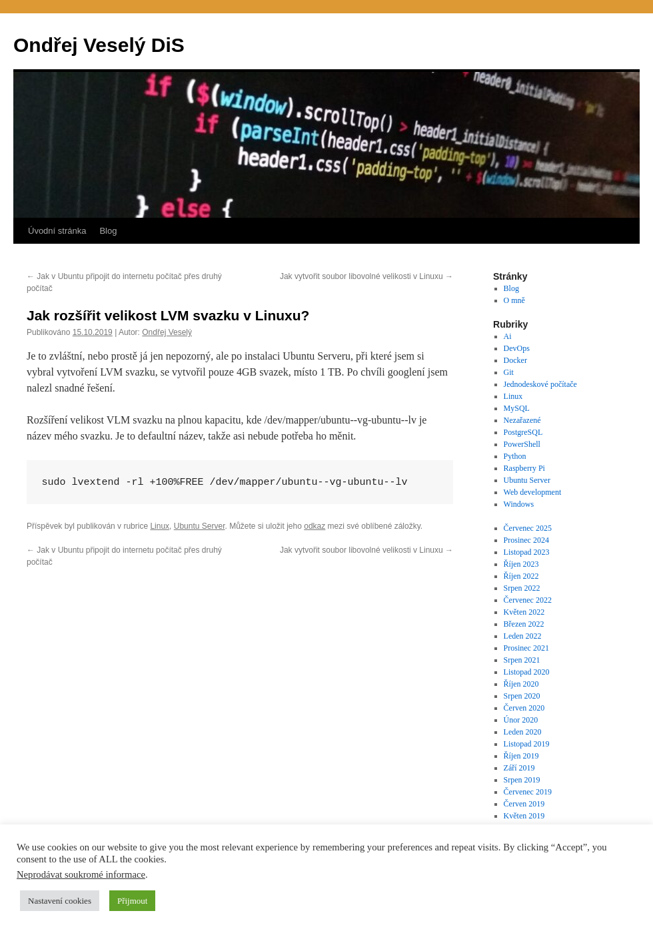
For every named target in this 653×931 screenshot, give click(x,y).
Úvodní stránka (57, 231)
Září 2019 (519, 768)
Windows (519, 504)
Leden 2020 (523, 732)
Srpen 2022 (522, 588)
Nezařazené (522, 420)
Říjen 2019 (521, 756)
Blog (108, 231)
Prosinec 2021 (526, 648)
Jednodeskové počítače (540, 384)
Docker (515, 360)
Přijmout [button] (132, 901)
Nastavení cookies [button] (59, 901)
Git (509, 372)
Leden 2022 (523, 636)
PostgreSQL (523, 432)
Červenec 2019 (528, 791)
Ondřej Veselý (167, 332)
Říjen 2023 (521, 564)
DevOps (517, 348)
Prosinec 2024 (526, 540)
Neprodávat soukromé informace (81, 874)
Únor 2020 (521, 720)
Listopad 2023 (527, 552)
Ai (508, 336)
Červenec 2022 (528, 600)
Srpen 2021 (522, 660)
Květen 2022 (524, 612)
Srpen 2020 (522, 696)
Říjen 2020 (521, 684)
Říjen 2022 (521, 576)
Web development (533, 492)
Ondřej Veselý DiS (99, 45)
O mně (514, 300)
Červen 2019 (524, 803)
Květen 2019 (524, 815)
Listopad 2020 (527, 672)
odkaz (314, 526)
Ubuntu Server (199, 526)
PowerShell (522, 444)
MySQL (517, 408)
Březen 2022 (524, 624)
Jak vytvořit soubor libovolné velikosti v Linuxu (366, 276)
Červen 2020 (524, 708)
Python (515, 456)
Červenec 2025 (528, 528)
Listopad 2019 (527, 744)
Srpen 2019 (522, 779)
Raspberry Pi (524, 468)
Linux (159, 526)
